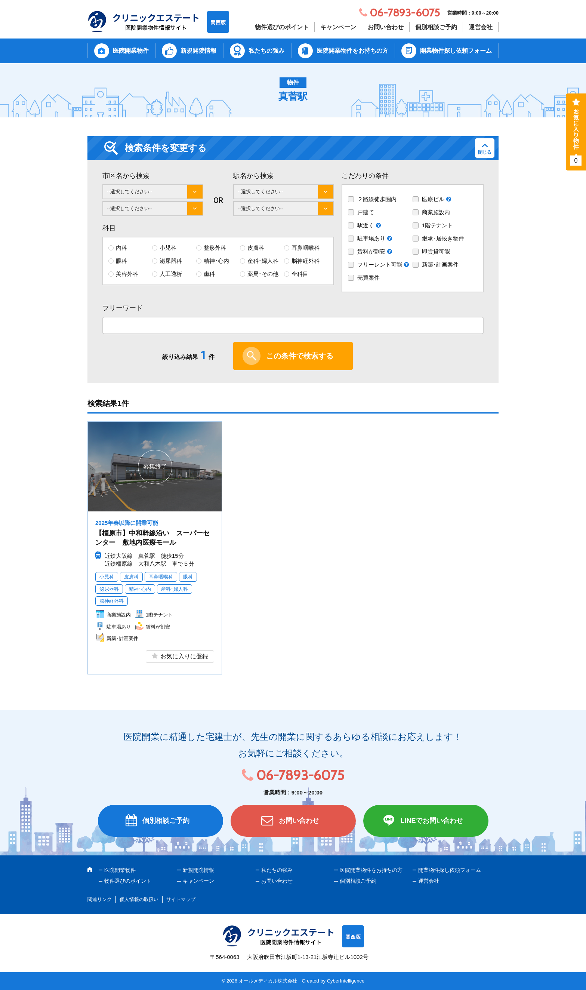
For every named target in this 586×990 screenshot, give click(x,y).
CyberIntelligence (345, 981)
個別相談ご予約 (436, 27)
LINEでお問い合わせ (431, 820)
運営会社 (481, 27)
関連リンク (99, 899)
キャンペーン (338, 27)
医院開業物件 (131, 50)
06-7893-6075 (300, 775)
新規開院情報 (198, 50)
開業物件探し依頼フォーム (456, 50)
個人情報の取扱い (139, 899)
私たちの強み (266, 50)
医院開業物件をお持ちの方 (352, 50)
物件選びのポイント (282, 27)
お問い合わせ (386, 27)
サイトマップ (180, 899)
